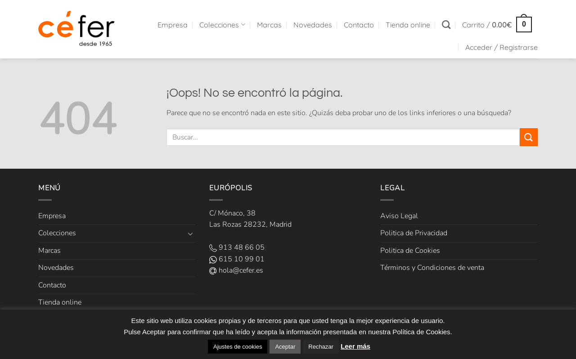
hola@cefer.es (236, 270)
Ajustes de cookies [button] (237, 346)
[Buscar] (446, 24)
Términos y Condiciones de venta (432, 268)
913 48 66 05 (237, 247)
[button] (497, 24)
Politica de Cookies (410, 251)
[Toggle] (190, 233)
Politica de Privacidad (413, 233)
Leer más (355, 346)
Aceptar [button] (285, 346)
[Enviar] (529, 137)
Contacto (359, 24)
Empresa (173, 24)
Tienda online (408, 24)
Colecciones (222, 24)
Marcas (269, 24)
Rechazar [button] (320, 346)
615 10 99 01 (237, 259)
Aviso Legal (399, 216)
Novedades (312, 24)
